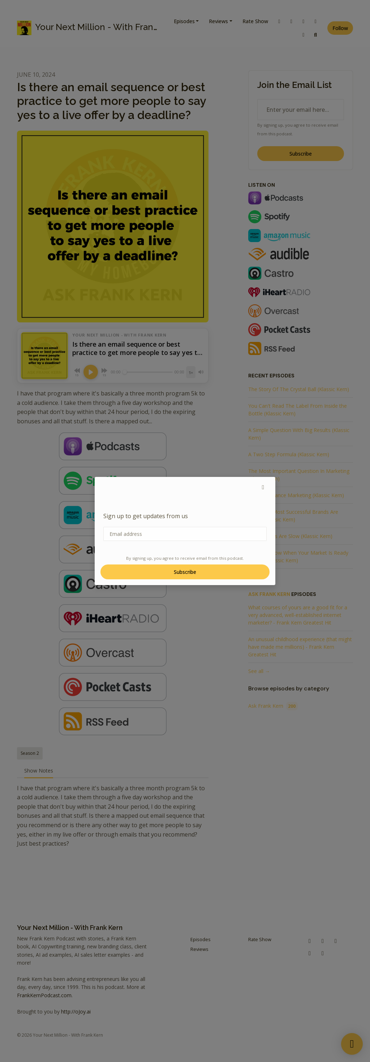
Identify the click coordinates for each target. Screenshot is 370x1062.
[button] (263, 470)
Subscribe (185, 555)
